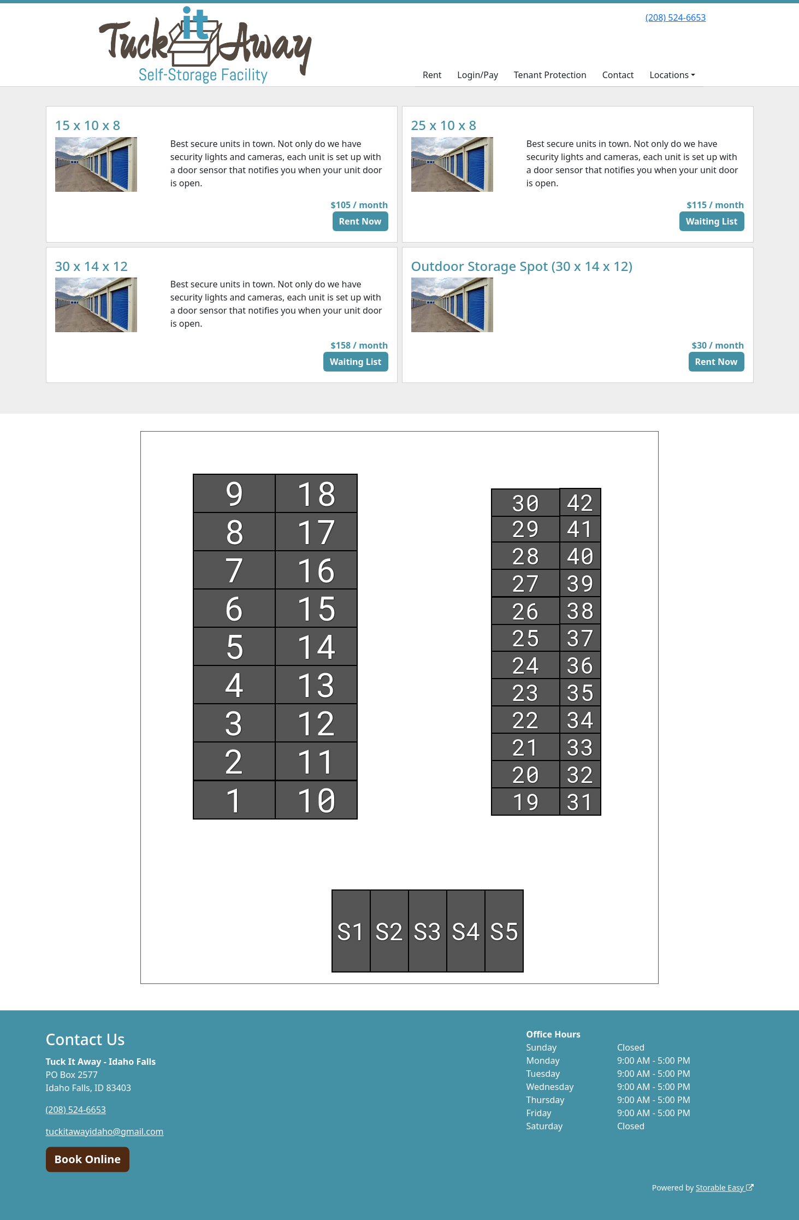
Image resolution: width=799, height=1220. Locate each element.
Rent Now (360, 221)
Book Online (88, 1159)
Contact (618, 75)
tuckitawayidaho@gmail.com (105, 1131)
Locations (669, 75)
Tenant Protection (550, 75)
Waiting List (712, 221)
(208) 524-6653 (676, 17)
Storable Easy (724, 1187)
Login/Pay (477, 75)
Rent (432, 75)
